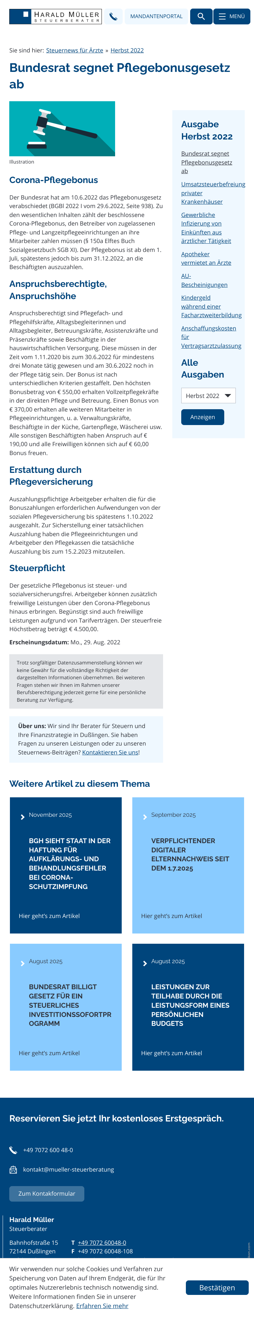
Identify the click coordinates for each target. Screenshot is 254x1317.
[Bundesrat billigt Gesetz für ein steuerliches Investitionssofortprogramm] (65, 1007)
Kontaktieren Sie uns (110, 752)
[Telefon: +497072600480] (102, 1243)
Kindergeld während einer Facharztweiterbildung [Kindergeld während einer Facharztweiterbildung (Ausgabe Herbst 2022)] (211, 306)
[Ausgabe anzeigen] (202, 417)
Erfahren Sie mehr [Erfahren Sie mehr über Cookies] (102, 1306)
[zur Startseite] (55, 16)
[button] (113, 16)
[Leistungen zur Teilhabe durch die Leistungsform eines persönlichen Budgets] (188, 1007)
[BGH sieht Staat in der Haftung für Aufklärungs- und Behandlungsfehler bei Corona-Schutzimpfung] (65, 865)
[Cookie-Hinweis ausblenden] (217, 1287)
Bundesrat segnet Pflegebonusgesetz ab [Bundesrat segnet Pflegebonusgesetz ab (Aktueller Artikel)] (206, 162)
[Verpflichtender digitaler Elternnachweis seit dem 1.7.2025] (188, 865)
